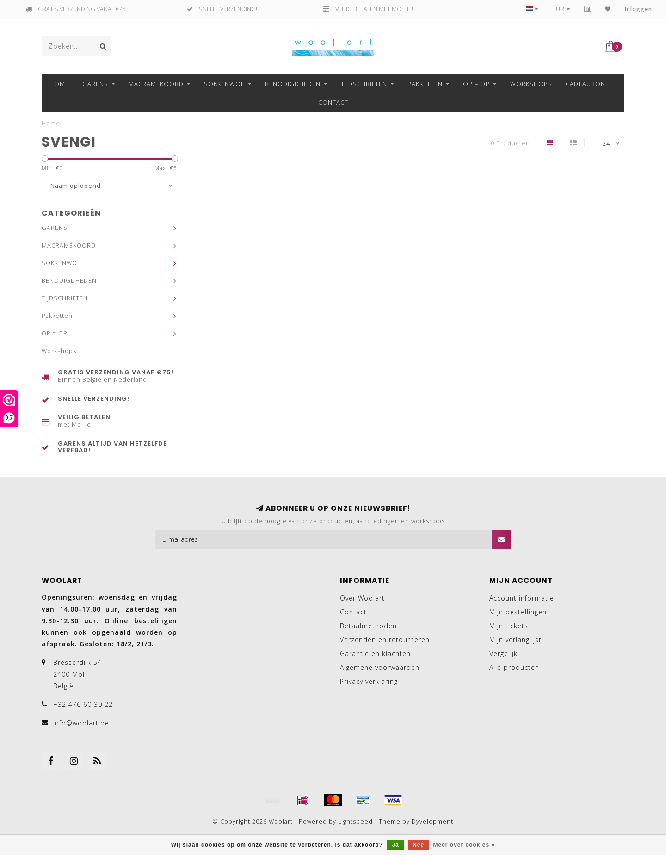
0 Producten (510, 143)
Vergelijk (503, 653)
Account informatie (521, 598)
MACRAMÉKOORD (156, 84)
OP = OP (476, 84)
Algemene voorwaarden (379, 667)
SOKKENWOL (224, 84)
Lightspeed (355, 821)
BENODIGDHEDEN (293, 84)
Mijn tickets (508, 625)
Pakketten (425, 84)
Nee (418, 845)
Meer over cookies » (464, 845)
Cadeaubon (585, 84)
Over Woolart (362, 598)
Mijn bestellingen (518, 611)
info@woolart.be (81, 723)
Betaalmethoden (368, 625)
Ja (395, 845)
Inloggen (638, 9)
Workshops (531, 84)
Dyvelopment (432, 821)
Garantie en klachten (375, 653)
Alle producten (514, 667)
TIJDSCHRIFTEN (364, 84)
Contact (333, 102)
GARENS (95, 84)
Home (59, 84)
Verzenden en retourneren (385, 639)
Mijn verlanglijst (515, 639)
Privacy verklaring (369, 681)
